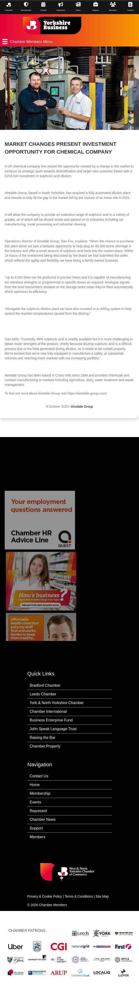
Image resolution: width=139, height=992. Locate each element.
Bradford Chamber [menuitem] (45, 685)
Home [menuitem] (35, 785)
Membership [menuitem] (40, 793)
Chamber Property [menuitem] (45, 746)
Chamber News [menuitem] (43, 820)
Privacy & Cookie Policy (44, 896)
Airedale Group (82, 406)
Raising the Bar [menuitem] (42, 738)
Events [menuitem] (35, 802)
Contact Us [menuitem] (39, 776)
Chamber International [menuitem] (48, 711)
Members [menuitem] (37, 837)
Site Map (102, 896)
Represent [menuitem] (38, 811)
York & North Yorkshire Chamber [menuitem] (57, 703)
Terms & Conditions (79, 896)
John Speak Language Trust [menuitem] (53, 729)
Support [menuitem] (36, 828)
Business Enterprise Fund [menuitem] (51, 720)
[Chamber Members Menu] (69, 41)
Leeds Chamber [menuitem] (43, 694)
